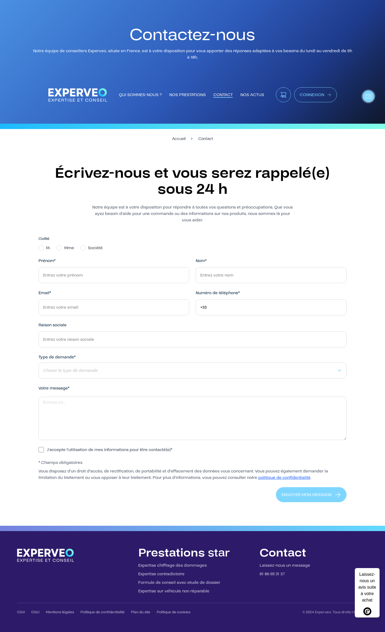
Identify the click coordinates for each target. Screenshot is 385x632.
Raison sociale (52, 325)
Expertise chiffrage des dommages (172, 565)
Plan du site (140, 612)
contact (223, 95)
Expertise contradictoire (161, 574)
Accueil (179, 139)
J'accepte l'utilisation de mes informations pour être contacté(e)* (109, 450)
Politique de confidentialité (102, 612)
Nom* (201, 261)
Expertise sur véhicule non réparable (173, 591)
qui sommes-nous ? (140, 95)
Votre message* (54, 388)
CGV (21, 612)
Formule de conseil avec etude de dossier (179, 582)
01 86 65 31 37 (272, 574)
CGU (35, 612)
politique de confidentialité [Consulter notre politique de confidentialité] (284, 477)
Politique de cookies (173, 612)
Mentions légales (60, 612)
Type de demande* (57, 357)
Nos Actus (252, 95)
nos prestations (187, 95)
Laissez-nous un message (285, 565)
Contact (205, 139)
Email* (44, 293)
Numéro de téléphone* (218, 293)
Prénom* (47, 261)
